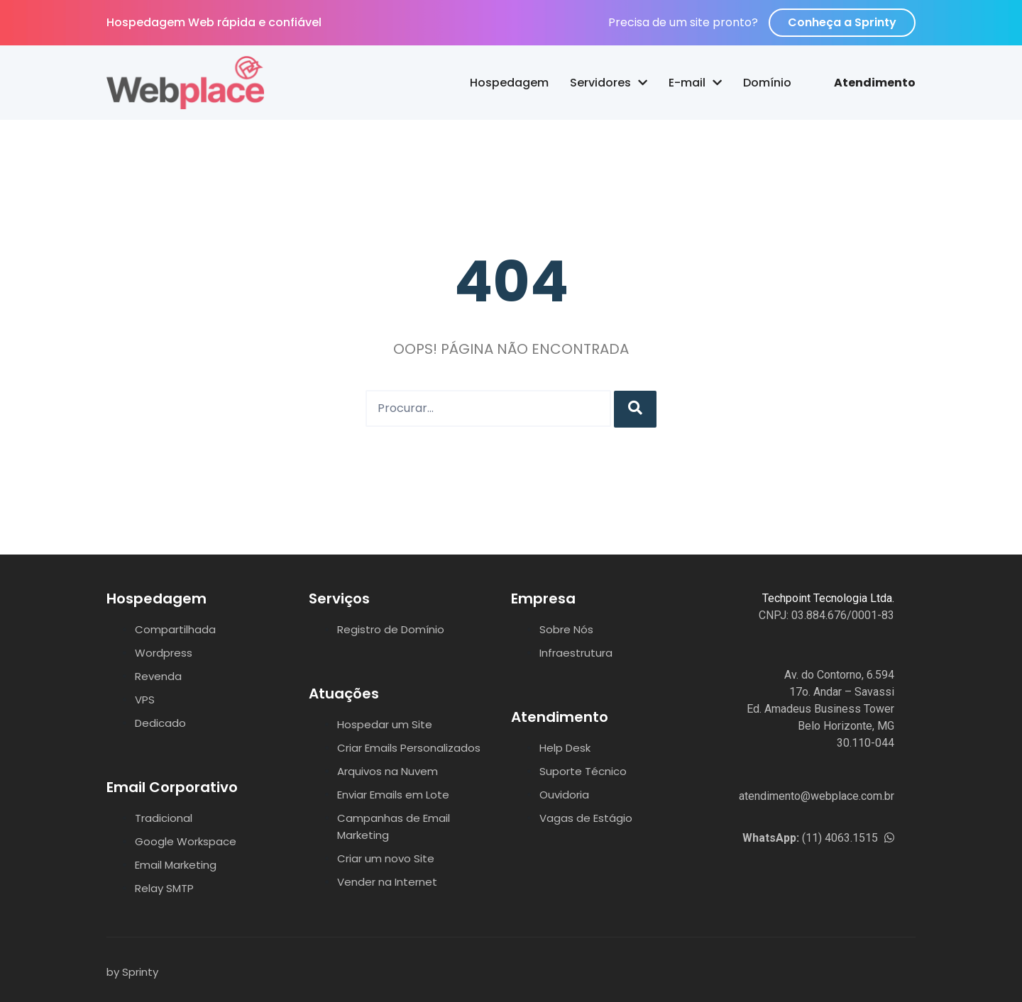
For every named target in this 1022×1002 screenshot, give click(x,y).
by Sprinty (132, 971)
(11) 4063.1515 (818, 838)
